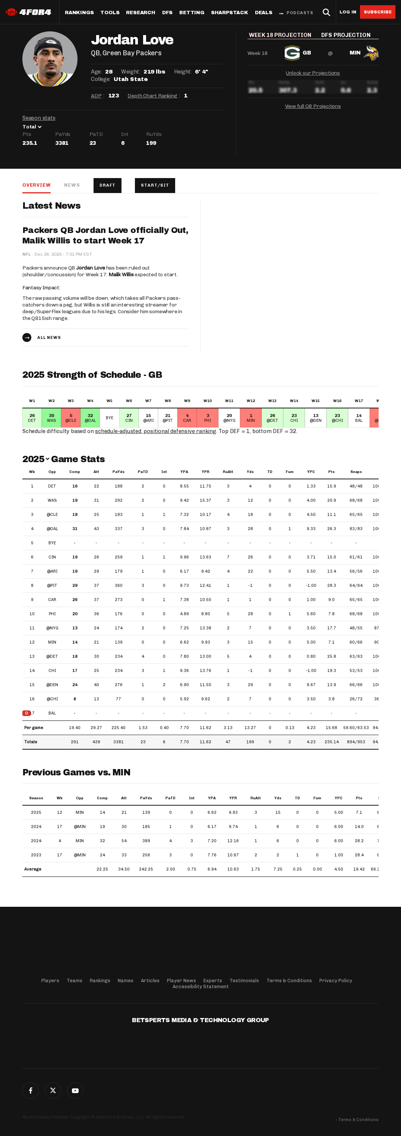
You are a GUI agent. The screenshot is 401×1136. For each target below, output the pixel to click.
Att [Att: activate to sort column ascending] (96, 472)
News (72, 185)
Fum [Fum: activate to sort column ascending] (290, 472)
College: (100, 79)
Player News (181, 980)
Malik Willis (121, 274)
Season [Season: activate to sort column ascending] (36, 798)
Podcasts (300, 12)
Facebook (30, 1090)
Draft (108, 185)
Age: (96, 71)
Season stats (39, 118)
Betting (191, 12)
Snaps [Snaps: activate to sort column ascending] (356, 472)
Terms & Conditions (289, 980)
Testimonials (244, 980)
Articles (150, 980)
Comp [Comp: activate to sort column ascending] (74, 472)
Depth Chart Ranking (152, 96)
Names (125, 980)
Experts (212, 980)
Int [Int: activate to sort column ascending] (164, 472)
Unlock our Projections (313, 78)
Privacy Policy (335, 980)
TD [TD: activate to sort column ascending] (269, 472)
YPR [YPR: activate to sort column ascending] (205, 472)
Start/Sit (155, 185)
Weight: (130, 71)
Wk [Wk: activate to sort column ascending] (32, 472)
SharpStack (229, 12)
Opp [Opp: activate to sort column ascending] (52, 472)
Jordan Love (90, 268)
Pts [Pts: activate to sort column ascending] (331, 472)
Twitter (53, 1090)
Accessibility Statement (201, 986)
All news (49, 337)
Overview (36, 185)
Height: (182, 71)
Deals (263, 12)
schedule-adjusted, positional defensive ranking (155, 431)
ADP (96, 96)
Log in (348, 12)
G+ (75, 1090)
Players (50, 980)
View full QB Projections (313, 111)
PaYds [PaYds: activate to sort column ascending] (118, 472)
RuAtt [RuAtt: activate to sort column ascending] (228, 472)
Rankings (79, 12)
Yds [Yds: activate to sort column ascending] (250, 472)
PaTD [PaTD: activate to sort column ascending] (143, 472)
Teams (74, 980)
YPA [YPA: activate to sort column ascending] (184, 472)
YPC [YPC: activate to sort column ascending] (311, 472)
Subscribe (378, 12)
